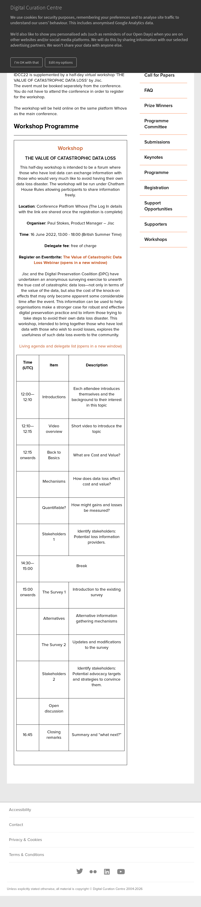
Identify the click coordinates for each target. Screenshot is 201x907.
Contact (16, 825)
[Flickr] (93, 871)
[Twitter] (80, 871)
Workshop (70, 148)
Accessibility (20, 810)
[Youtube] (121, 871)
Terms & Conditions (26, 855)
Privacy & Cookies (25, 840)
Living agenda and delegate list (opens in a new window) (70, 346)
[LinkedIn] (106, 871)
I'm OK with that (26, 62)
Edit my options (61, 62)
